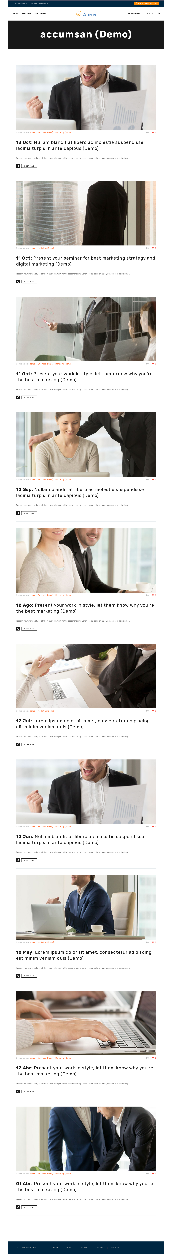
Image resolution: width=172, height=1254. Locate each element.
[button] (18, 166)
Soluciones (40, 14)
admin (32, 132)
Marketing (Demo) (63, 132)
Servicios (26, 14)
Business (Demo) (45, 132)
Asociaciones (134, 14)
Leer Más (29, 166)
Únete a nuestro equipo (147, 4)
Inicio (15, 14)
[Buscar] (159, 14)
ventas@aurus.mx (41, 4)
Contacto (149, 14)
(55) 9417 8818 (21, 4)
